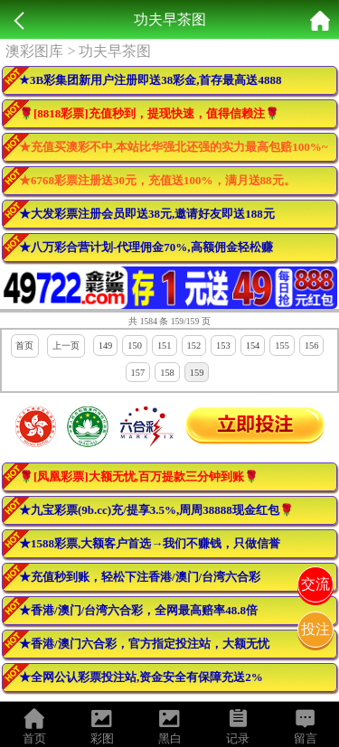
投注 (315, 629)
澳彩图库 (34, 51)
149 (106, 345)
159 (197, 373)
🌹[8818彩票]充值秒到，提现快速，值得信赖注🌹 (149, 113)
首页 (24, 345)
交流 (315, 584)
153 (223, 345)
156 (312, 345)
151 (164, 345)
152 (194, 345)
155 (282, 345)
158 (167, 373)
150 (134, 345)
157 (138, 373)
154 (253, 345)
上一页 (66, 345)
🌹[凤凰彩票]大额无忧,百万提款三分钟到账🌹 (139, 476)
